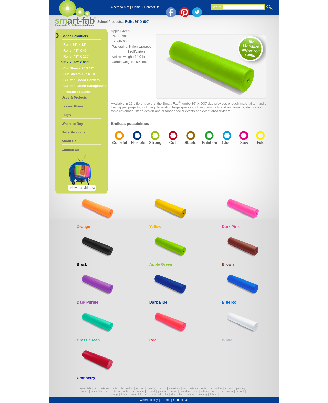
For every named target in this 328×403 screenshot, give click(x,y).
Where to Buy (72, 124)
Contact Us (151, 7)
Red (153, 340)
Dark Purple (87, 302)
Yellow (155, 226)
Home (136, 7)
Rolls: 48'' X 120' (76, 56)
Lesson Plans (72, 106)
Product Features (77, 92)
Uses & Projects (74, 97)
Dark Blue (158, 302)
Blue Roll (230, 302)
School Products (109, 22)
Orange (83, 226)
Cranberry (86, 378)
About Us (68, 141)
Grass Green (88, 340)
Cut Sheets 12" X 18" (79, 74)
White (227, 340)
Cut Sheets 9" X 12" (78, 68)
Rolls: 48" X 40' (75, 50)
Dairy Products (73, 132)
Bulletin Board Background (84, 86)
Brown (228, 264)
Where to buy (119, 7)
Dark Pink (231, 226)
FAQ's (66, 115)
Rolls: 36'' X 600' (137, 22)
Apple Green (160, 264)
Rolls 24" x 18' (74, 45)
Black (82, 264)
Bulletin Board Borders (81, 80)
